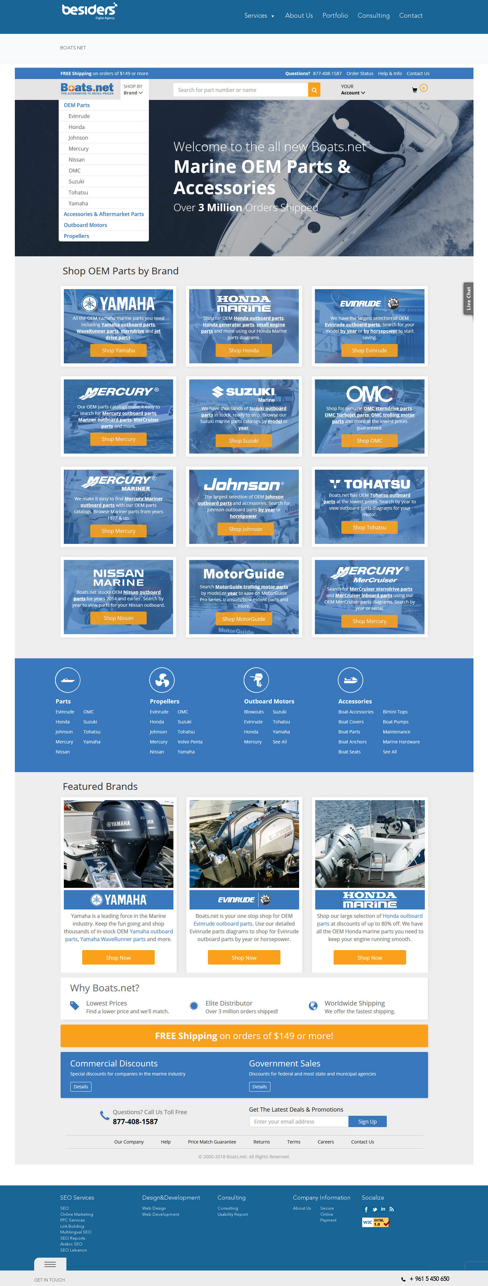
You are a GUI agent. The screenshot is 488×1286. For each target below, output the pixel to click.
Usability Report (233, 1214)
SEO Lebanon (73, 1250)
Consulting (374, 16)
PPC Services (72, 1220)
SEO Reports (72, 1238)
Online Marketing (76, 1214)
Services (255, 16)
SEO (64, 1208)
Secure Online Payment (328, 1214)
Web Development (160, 1214)
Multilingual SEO (76, 1232)
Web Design (154, 1208)
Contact (411, 16)
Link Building (72, 1226)
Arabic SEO (71, 1244)
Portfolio (335, 16)
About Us (299, 16)
